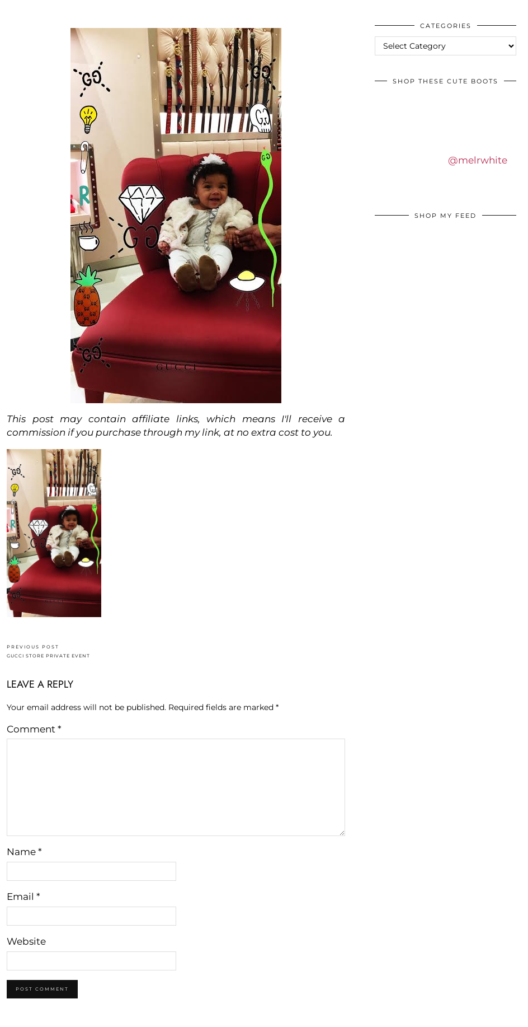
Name (24, 851)
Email (23, 896)
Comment (34, 729)
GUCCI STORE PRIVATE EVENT (48, 651)
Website (26, 941)
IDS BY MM (19, 10)
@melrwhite (477, 160)
